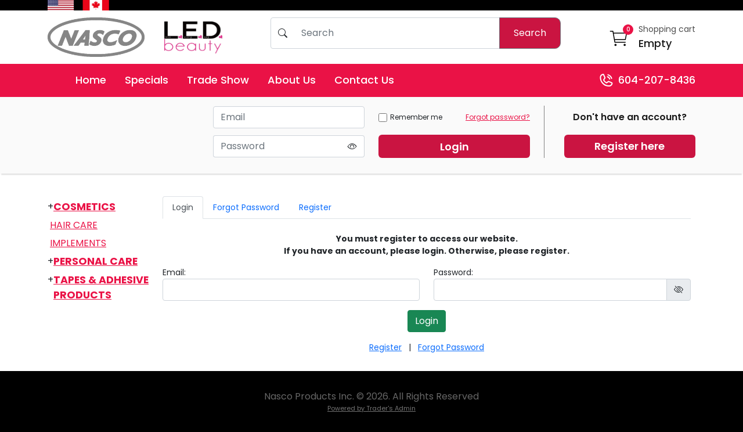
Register (315, 207)
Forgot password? (498, 117)
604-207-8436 (647, 80)
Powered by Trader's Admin (371, 408)
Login (454, 146)
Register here (629, 146)
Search (530, 32)
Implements (78, 243)
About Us (292, 80)
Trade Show (218, 80)
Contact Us (364, 80)
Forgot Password (246, 207)
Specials (146, 80)
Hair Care (74, 225)
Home (90, 80)
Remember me (410, 117)
